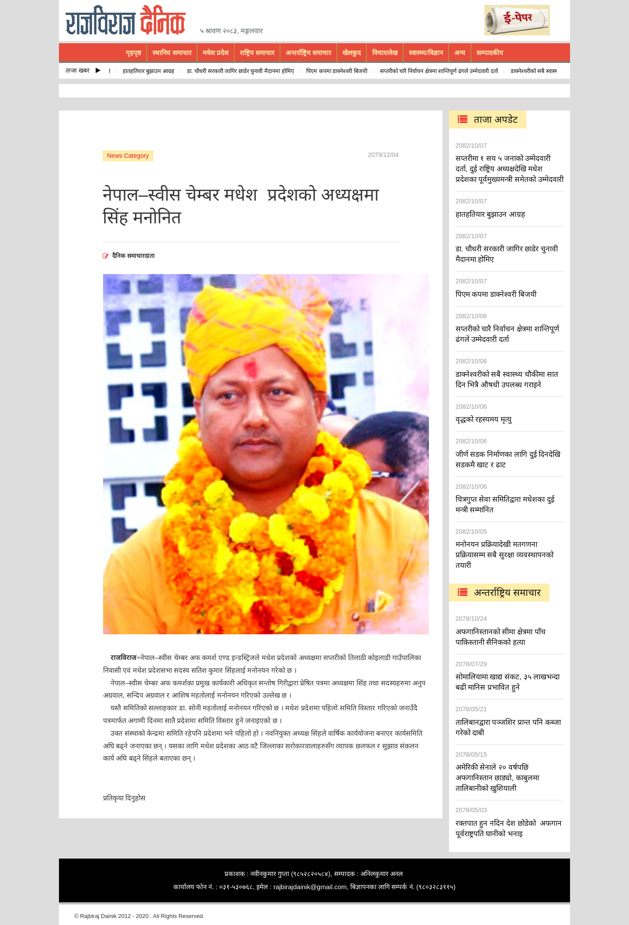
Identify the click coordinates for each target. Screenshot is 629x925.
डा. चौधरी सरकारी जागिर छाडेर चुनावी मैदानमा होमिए (241, 71)
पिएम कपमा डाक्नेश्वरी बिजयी (338, 71)
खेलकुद (351, 52)
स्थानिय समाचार (171, 52)
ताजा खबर (83, 70)
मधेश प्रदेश (215, 52)
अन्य (459, 52)
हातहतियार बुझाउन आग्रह (150, 71)
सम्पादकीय (490, 52)
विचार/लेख (384, 52)
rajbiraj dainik (129, 20)
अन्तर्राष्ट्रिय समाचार (308, 52)
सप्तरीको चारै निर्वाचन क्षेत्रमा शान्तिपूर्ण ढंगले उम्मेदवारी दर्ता (440, 71)
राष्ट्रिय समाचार (257, 52)
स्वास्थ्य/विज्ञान (425, 52)
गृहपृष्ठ (133, 52)
